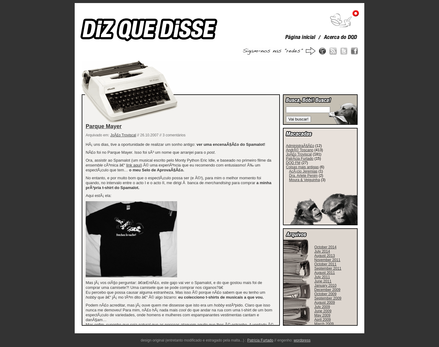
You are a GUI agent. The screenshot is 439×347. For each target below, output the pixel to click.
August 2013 (324, 256)
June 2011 (322, 281)
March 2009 (324, 324)
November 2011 (327, 260)
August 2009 (324, 302)
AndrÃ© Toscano (299, 150)
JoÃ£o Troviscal (123, 135)
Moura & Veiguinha (304, 180)
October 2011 (325, 264)
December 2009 (327, 290)
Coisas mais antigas (302, 167)
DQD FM (293, 163)
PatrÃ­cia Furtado (299, 158)
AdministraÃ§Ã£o (300, 146)
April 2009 (322, 319)
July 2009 (322, 307)
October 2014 (325, 247)
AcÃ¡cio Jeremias (303, 171)
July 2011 (322, 277)
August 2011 (324, 273)
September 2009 (327, 298)
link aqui (133, 165)
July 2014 (322, 251)
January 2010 (325, 285)
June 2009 (322, 311)
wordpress (302, 340)
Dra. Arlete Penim (303, 176)
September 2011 (327, 268)
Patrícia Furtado (260, 340)
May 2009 (322, 315)
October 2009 (325, 294)
